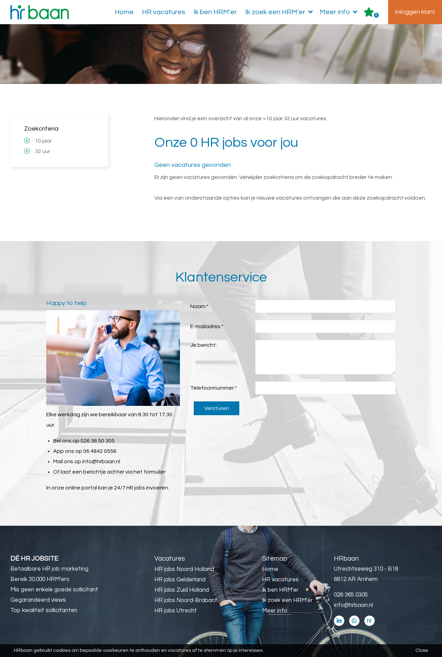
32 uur (42, 151)
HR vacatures (163, 12)
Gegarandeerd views (38, 600)
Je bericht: (203, 345)
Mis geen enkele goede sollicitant (54, 590)
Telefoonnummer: (213, 388)
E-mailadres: (206, 326)
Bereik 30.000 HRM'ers (39, 579)
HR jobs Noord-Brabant (185, 600)
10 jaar (43, 141)
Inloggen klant (415, 12)
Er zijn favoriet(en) (376, 15)
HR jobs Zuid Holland (181, 590)
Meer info (340, 12)
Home (124, 12)
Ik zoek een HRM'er (280, 12)
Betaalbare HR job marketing (49, 569)
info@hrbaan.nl (101, 461)
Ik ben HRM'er (215, 12)
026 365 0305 (351, 595)
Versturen (216, 408)
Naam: (199, 306)
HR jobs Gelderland (179, 580)
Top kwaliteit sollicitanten (43, 610)
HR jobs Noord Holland (184, 569)
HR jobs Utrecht (175, 611)
